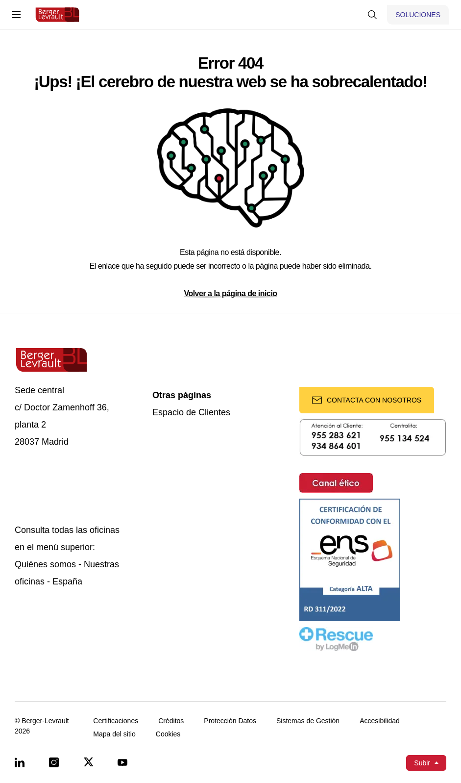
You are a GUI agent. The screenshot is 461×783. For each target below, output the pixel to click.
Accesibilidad (380, 721)
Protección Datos (230, 721)
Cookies (168, 734)
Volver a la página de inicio (230, 293)
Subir (422, 763)
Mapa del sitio (114, 734)
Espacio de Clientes (191, 412)
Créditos (171, 721)
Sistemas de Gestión (308, 721)
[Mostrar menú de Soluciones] (418, 15)
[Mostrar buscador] (372, 15)
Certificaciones (115, 721)
